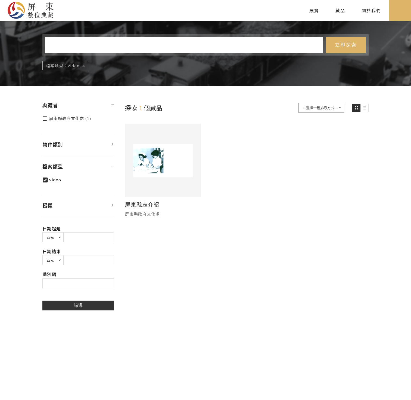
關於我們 (371, 10)
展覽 (314, 10)
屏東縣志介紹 (142, 204)
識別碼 (49, 274)
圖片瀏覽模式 (356, 108)
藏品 (340, 10)
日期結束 (51, 251)
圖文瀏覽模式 (364, 108)
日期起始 (51, 228)
